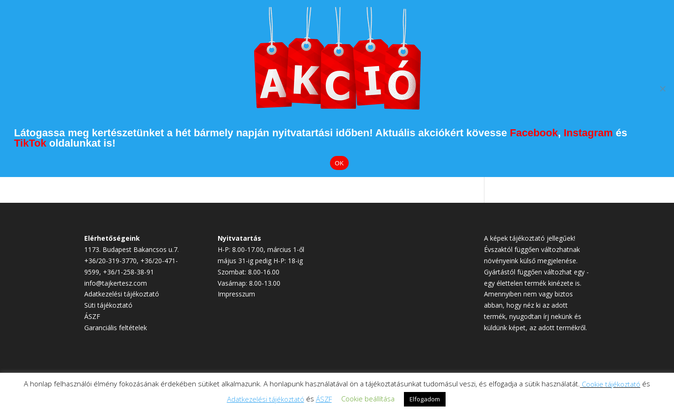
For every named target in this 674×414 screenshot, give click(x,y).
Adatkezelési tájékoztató (121, 293)
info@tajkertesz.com (115, 283)
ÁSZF (92, 316)
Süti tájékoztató (108, 305)
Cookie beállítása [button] (368, 398)
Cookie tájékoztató (611, 384)
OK (339, 163)
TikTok (30, 143)
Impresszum (236, 293)
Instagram (588, 133)
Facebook (534, 133)
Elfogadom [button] (425, 399)
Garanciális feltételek (115, 327)
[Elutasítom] (662, 88)
